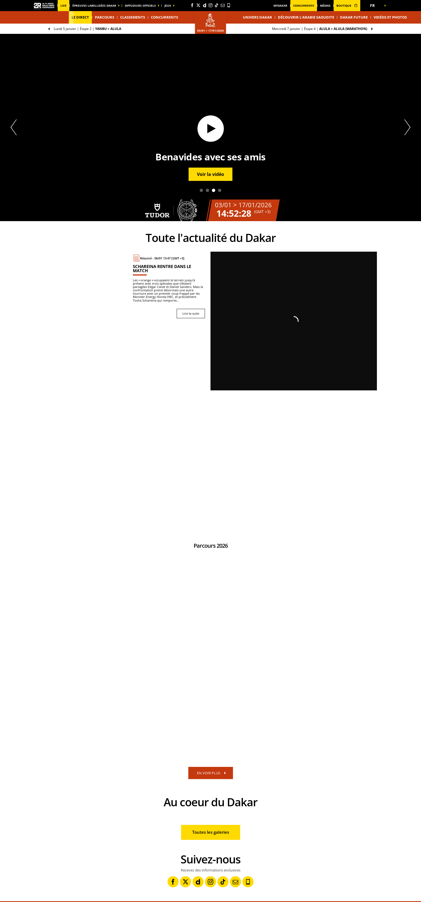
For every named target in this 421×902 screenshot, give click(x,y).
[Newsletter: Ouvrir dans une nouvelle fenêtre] (223, 5)
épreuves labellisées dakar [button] (94, 5)
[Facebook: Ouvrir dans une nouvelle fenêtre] (192, 5)
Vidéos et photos (390, 17)
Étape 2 (87, 28)
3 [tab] (213, 190)
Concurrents (303, 5)
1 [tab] (201, 190)
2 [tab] (207, 190)
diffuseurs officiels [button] (140, 5)
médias (325, 5)
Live (63, 5)
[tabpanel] (210, 127)
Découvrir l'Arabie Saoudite (306, 17)
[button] (374, 5)
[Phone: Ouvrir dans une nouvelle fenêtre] (229, 5)
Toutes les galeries (210, 832)
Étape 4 (319, 28)
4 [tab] (219, 190)
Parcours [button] (104, 17)
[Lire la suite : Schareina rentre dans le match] (168, 286)
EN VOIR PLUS (208, 772)
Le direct (80, 17)
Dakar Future (354, 17)
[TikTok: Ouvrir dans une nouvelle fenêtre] (217, 5)
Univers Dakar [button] (257, 17)
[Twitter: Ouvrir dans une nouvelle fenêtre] (198, 5)
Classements (132, 17)
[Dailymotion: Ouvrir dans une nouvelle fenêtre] (204, 5)
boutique (346, 5)
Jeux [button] (167, 5)
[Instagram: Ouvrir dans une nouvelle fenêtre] (210, 5)
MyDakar (280, 5)
